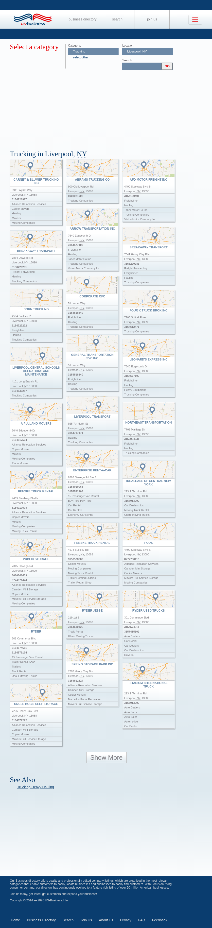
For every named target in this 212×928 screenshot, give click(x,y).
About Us (106, 920)
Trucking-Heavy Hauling (35, 787)
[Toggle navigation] (195, 20)
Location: (128, 45)
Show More (106, 757)
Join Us (152, 19)
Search (117, 19)
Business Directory (83, 19)
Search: (127, 60)
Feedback (159, 920)
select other (80, 57)
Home (15, 920)
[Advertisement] (111, 107)
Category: (74, 45)
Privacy (125, 920)
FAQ (141, 920)
